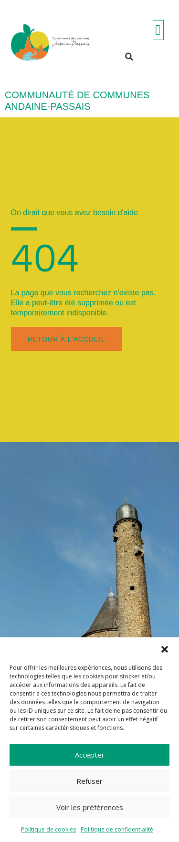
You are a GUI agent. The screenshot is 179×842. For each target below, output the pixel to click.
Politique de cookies (48, 829)
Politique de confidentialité (117, 829)
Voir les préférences (89, 807)
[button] (164, 649)
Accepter (90, 754)
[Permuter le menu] (158, 30)
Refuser (89, 781)
